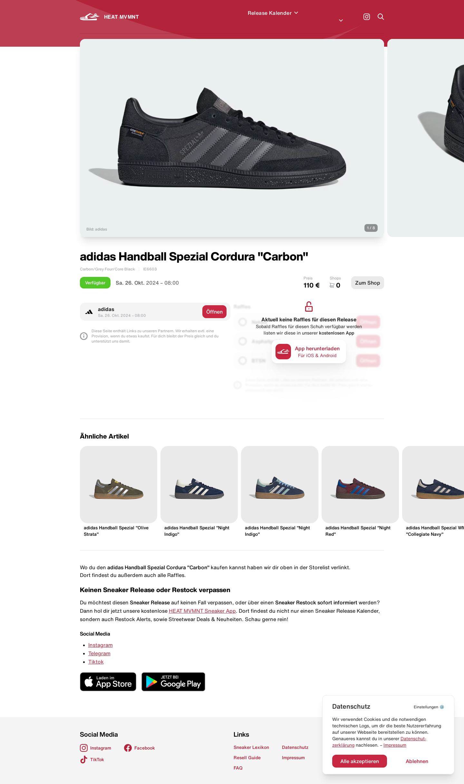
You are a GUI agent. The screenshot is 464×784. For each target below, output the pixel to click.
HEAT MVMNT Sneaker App (202, 603)
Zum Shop (367, 275)
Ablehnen (417, 761)
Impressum (394, 745)
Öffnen (214, 304)
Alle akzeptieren (359, 761)
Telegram (99, 645)
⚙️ (429, 707)
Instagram (100, 637)
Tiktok (96, 653)
